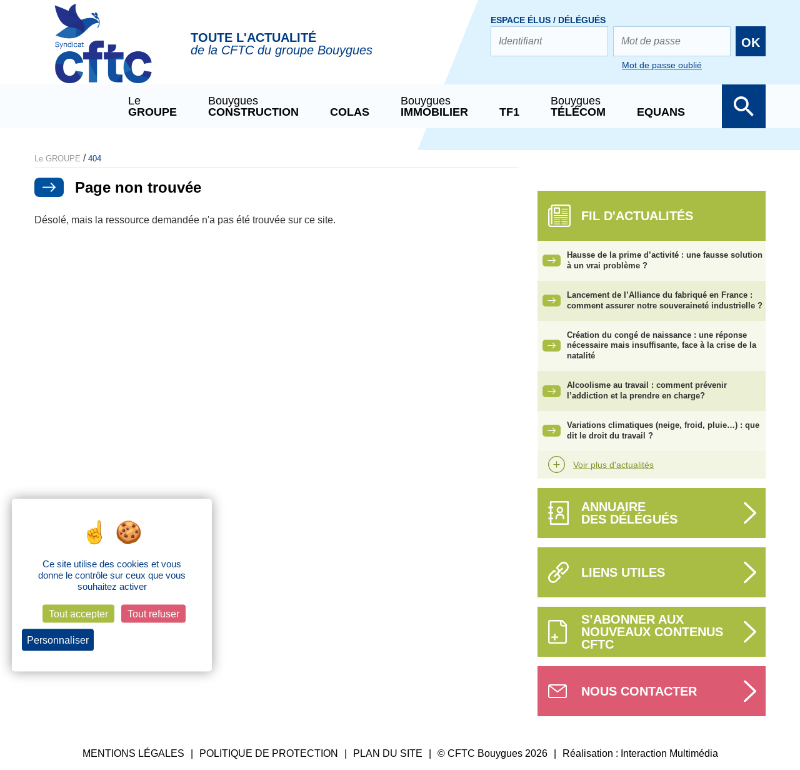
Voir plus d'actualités (613, 465)
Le (152, 106)
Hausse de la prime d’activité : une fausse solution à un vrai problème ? (664, 260)
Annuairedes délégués (629, 513)
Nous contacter (639, 691)
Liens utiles (623, 572)
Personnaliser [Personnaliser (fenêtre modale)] (58, 640)
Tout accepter (78, 614)
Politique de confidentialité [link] (151, 641)
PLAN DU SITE (387, 753)
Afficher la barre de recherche (744, 106)
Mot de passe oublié (662, 65)
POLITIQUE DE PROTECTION (268, 753)
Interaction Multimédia (669, 753)
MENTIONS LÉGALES (133, 753)
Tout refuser (153, 614)
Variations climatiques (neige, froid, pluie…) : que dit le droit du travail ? (663, 430)
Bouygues (253, 106)
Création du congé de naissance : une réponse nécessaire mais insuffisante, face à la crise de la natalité (661, 345)
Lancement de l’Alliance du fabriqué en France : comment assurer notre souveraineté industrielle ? (664, 300)
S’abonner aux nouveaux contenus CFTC (652, 631)
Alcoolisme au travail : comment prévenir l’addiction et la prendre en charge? (647, 390)
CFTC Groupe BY (103, 52)
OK (750, 42)
